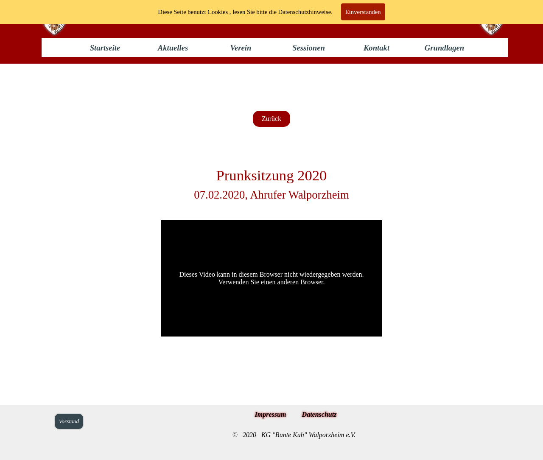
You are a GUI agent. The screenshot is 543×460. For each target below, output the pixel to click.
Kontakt (376, 47)
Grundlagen (444, 47)
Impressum (270, 414)
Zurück (271, 118)
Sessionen (308, 47)
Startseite (105, 47)
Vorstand (69, 421)
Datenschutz (319, 414)
